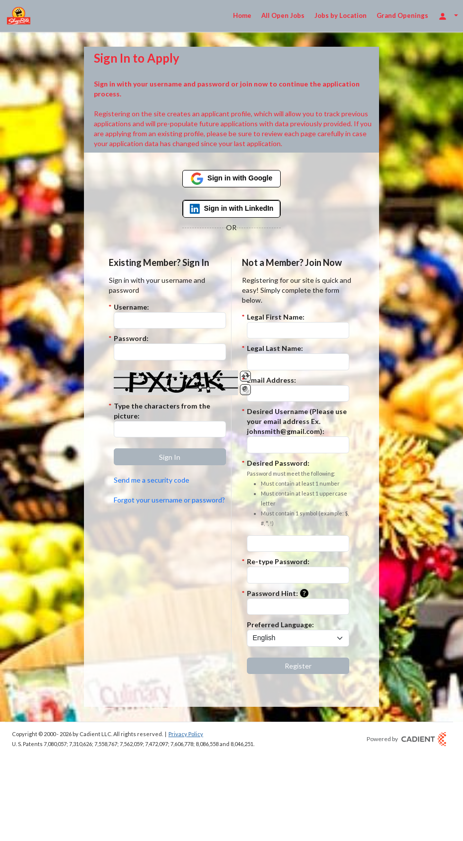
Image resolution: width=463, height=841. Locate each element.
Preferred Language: (280, 624)
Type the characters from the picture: (162, 411)
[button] (170, 456)
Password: (131, 338)
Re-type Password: (278, 561)
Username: (131, 307)
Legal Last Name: (275, 348)
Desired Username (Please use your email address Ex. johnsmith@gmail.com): (297, 421)
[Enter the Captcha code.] (170, 429)
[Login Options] (448, 15)
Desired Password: (298, 493)
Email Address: (271, 380)
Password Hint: (279, 593)
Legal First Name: (276, 317)
